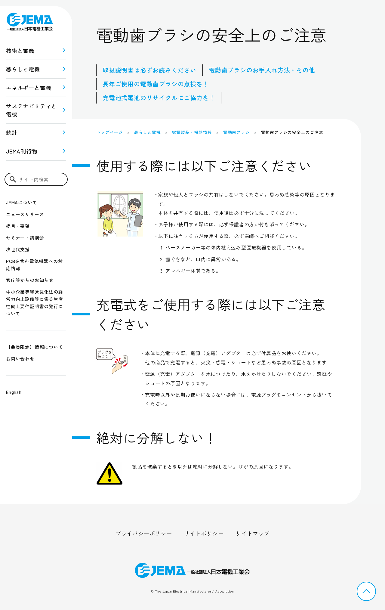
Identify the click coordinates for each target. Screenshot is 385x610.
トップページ (109, 132)
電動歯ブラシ (236, 132)
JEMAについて (21, 202)
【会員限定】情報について (34, 347)
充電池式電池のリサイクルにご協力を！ (159, 97)
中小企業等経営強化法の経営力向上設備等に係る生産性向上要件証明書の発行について (34, 303)
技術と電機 (20, 50)
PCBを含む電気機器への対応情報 (34, 264)
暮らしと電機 (23, 69)
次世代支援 (18, 249)
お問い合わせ (20, 358)
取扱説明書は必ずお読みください (149, 70)
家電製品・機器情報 (192, 132)
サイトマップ (253, 533)
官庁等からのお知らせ (30, 280)
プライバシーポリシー (144, 533)
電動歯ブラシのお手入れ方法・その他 (262, 70)
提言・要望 (18, 226)
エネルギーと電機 (28, 87)
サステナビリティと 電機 (31, 110)
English (14, 392)
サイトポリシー (204, 533)
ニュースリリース (25, 214)
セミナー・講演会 (25, 237)
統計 (11, 132)
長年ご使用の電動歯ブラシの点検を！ (156, 83)
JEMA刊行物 (22, 151)
